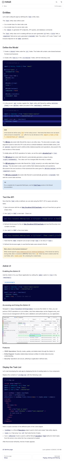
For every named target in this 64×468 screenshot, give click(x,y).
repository (38, 436)
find (44, 436)
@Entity (7, 142)
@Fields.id (8, 157)
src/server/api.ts (10, 282)
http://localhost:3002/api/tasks (32, 207)
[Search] (56, 2)
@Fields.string (10, 163)
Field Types (37, 185)
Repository (21, 430)
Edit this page (8, 449)
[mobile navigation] (61, 2)
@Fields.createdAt (11, 175)
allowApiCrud (46, 153)
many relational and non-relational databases (30, 251)
